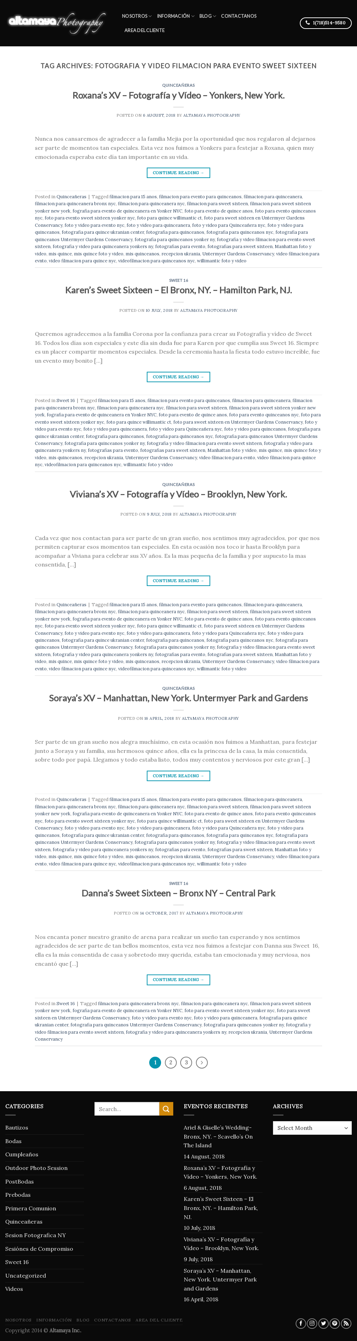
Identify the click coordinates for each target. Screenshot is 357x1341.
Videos (14, 1288)
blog (207, 16)
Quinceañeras (178, 85)
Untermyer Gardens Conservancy (238, 254)
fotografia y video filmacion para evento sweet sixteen (204, 443)
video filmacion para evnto (227, 458)
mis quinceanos (142, 254)
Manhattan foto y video (232, 450)
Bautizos (16, 1127)
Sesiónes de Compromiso (39, 1248)
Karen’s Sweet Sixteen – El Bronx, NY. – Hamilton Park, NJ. (178, 290)
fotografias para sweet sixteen (240, 246)
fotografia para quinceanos (175, 232)
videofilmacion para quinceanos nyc (156, 261)
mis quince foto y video (98, 254)
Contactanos (238, 16)
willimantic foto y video (221, 261)
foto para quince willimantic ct (169, 218)
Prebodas (18, 1194)
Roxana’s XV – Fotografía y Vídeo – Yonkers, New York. (178, 95)
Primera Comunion (30, 1208)
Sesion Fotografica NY (35, 1235)
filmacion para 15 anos (133, 197)
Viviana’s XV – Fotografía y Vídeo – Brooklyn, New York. (178, 494)
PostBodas (19, 1181)
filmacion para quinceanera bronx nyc (75, 204)
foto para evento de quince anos (218, 211)
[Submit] (166, 1109)
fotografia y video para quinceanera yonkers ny (103, 246)
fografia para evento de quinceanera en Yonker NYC (127, 211)
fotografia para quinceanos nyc (239, 232)
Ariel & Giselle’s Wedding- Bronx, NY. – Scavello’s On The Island (218, 1136)
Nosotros (137, 16)
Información (176, 16)
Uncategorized (25, 1275)
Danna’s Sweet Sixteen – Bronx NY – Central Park (178, 893)
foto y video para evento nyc (94, 225)
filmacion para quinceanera (273, 197)
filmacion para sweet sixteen (217, 204)
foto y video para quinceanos (255, 429)
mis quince (60, 254)
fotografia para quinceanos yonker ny (175, 239)
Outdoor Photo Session (36, 1167)
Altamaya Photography (212, 115)
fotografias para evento (180, 246)
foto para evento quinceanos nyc (264, 415)
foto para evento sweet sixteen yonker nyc (90, 218)
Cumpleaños (21, 1154)
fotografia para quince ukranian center (103, 232)
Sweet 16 (178, 280)
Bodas (13, 1141)
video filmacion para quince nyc (82, 261)
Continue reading (179, 172)
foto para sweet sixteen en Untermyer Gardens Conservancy (238, 422)
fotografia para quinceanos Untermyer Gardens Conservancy (136, 1025)
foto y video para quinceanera (158, 225)
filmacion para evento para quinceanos (200, 197)
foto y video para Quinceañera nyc (228, 225)
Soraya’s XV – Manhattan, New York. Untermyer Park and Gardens (178, 698)
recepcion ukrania (180, 254)
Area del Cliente (144, 30)
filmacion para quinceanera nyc (151, 204)
